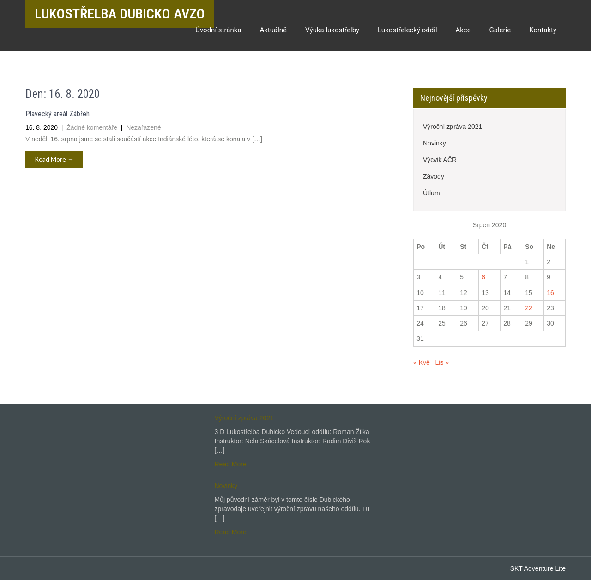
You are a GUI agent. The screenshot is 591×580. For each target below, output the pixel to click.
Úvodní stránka (218, 30)
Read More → (54, 159)
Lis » (442, 362)
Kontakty (542, 30)
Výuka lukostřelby (332, 30)
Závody (433, 176)
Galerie (500, 30)
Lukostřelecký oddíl (407, 30)
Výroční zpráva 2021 (452, 126)
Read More (231, 464)
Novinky (434, 143)
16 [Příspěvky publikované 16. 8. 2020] (550, 292)
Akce (463, 30)
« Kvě (421, 362)
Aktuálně (273, 30)
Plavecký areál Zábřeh (57, 113)
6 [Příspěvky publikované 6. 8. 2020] (483, 277)
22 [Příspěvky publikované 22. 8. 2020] (528, 308)
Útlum (431, 193)
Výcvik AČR (440, 159)
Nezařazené (143, 127)
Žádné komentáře (92, 127)
